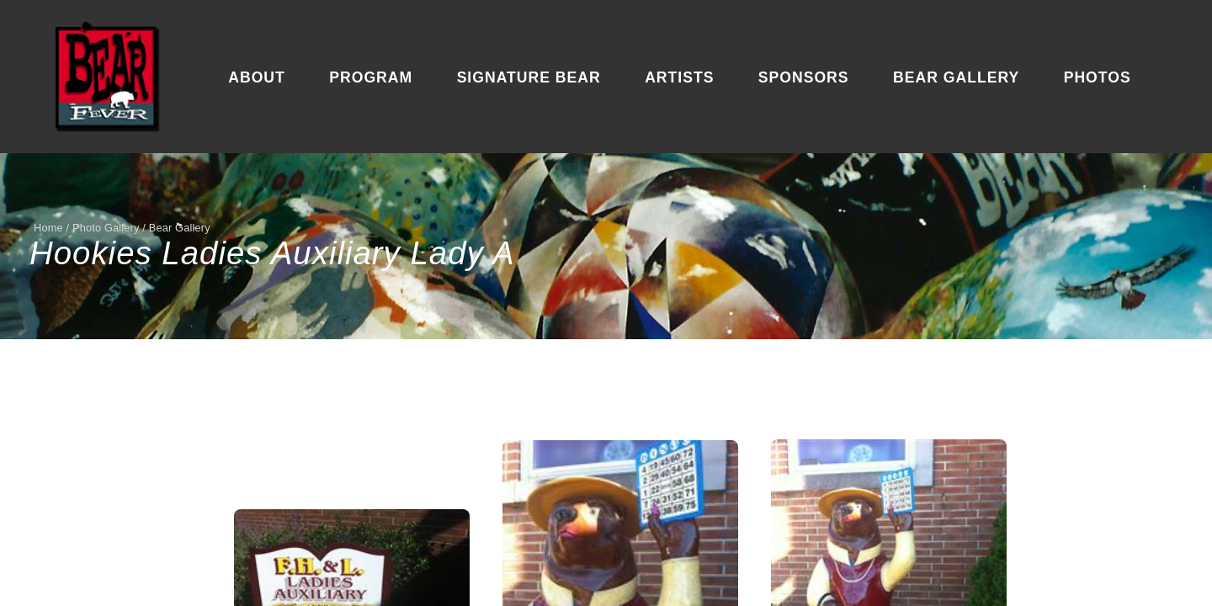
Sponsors (803, 77)
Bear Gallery (956, 77)
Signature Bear (529, 77)
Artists (679, 77)
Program (370, 77)
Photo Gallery (106, 227)
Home (48, 227)
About (256, 77)
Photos (1097, 77)
